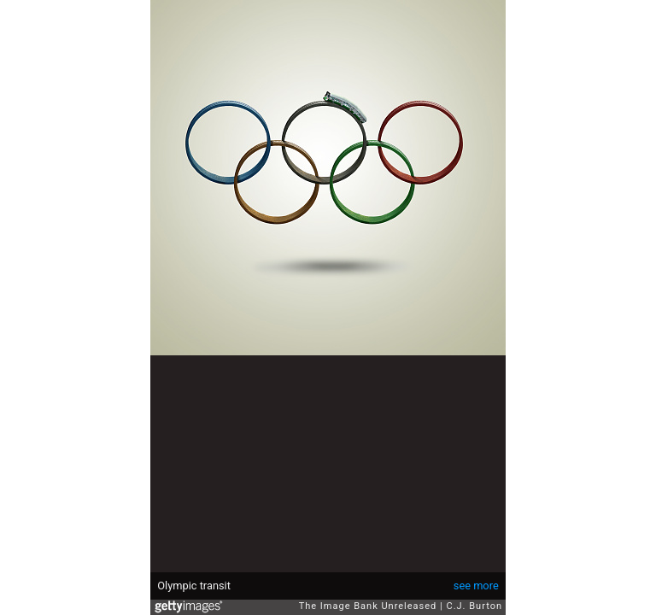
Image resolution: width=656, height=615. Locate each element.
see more (476, 585)
